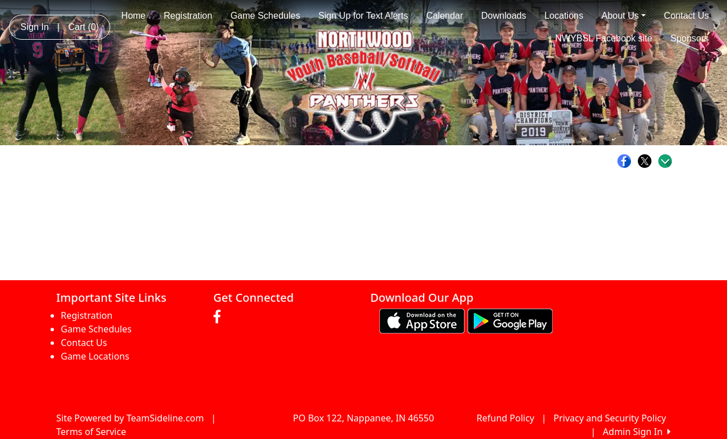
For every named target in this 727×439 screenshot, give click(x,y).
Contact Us (686, 15)
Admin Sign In (637, 431)
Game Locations (95, 356)
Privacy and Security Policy (610, 418)
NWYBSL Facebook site (603, 38)
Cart (83, 27)
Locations (563, 15)
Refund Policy (505, 418)
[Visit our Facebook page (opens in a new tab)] (220, 317)
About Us (623, 15)
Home (134, 15)
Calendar (444, 15)
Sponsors (689, 38)
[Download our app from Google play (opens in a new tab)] (510, 320)
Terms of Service (91, 431)
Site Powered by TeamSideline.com (130, 418)
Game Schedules (265, 15)
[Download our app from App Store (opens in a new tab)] (422, 320)
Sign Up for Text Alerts (363, 15)
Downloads (503, 15)
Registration (188, 15)
